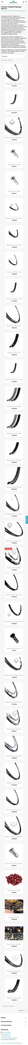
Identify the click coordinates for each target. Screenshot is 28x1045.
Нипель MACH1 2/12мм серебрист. (14, 863)
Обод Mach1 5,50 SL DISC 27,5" (14, 541)
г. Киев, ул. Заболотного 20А (9, 1038)
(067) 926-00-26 (6, 1036)
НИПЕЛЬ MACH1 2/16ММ (14, 191)
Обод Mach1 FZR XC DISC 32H (14, 971)
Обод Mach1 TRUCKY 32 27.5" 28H (14, 379)
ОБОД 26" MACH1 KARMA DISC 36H (14, 137)
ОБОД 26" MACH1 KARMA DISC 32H (14, 621)
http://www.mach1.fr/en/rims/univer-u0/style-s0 (13, 10)
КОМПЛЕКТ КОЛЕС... (14, 917)
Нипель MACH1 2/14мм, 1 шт (14, 648)
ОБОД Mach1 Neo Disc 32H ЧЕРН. (14, 84)
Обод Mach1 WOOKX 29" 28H (14, 487)
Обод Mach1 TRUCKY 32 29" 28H (14, 110)
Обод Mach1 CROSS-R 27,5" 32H (14, 810)
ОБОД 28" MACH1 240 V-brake (14, 756)
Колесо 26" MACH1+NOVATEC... (14, 944)
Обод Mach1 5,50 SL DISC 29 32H (14, 218)
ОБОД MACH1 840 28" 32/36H (14, 460)
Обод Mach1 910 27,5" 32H (14, 352)
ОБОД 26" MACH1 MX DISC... (14, 567)
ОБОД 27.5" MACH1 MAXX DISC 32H (14, 836)
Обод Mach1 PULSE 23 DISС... (14, 998)
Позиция (14, 56)
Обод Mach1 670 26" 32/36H (14, 406)
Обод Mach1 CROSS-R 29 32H (14, 245)
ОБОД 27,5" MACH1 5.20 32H (14, 783)
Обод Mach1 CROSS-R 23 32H (14, 272)
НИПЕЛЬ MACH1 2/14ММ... (14, 890)
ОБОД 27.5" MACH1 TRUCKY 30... (14, 594)
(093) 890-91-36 (6, 1034)
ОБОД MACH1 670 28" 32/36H (14, 433)
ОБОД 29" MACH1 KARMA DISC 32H (14, 675)
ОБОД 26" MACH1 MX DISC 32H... (14, 702)
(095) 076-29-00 (6, 1032)
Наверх (22, 1010)
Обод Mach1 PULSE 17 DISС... (14, 326)
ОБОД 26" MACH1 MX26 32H (14, 729)
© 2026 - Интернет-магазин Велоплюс (11, 1043)
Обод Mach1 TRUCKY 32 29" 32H (14, 299)
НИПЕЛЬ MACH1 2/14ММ (14, 164)
